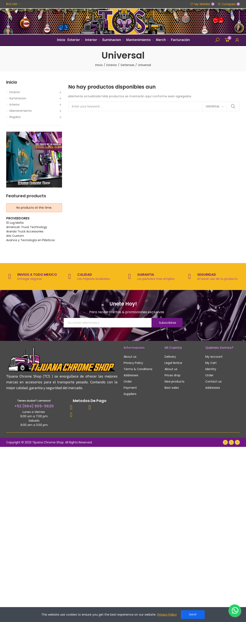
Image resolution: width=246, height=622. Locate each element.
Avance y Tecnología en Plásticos (30, 240)
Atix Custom (15, 236)
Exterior (15, 92)
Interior (15, 104)
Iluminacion (18, 98)
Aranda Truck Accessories (24, 231)
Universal (213, 106)
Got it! (193, 614)
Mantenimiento (21, 111)
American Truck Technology (26, 227)
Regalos (15, 117)
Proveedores (18, 218)
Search (233, 106)
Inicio (11, 82)
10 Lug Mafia (15, 223)
